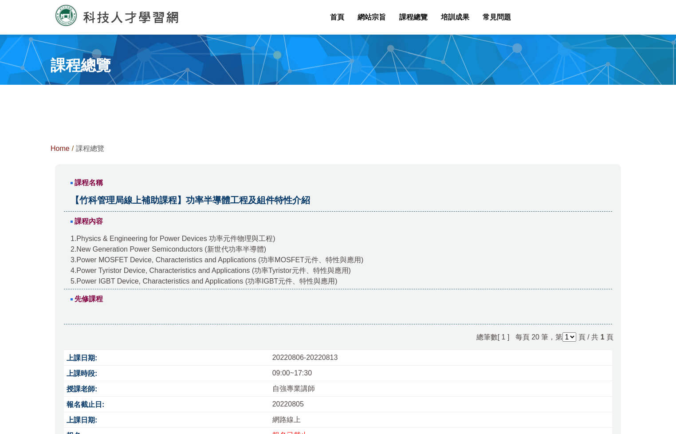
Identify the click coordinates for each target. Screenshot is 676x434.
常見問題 (497, 17)
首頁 (337, 17)
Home (60, 148)
